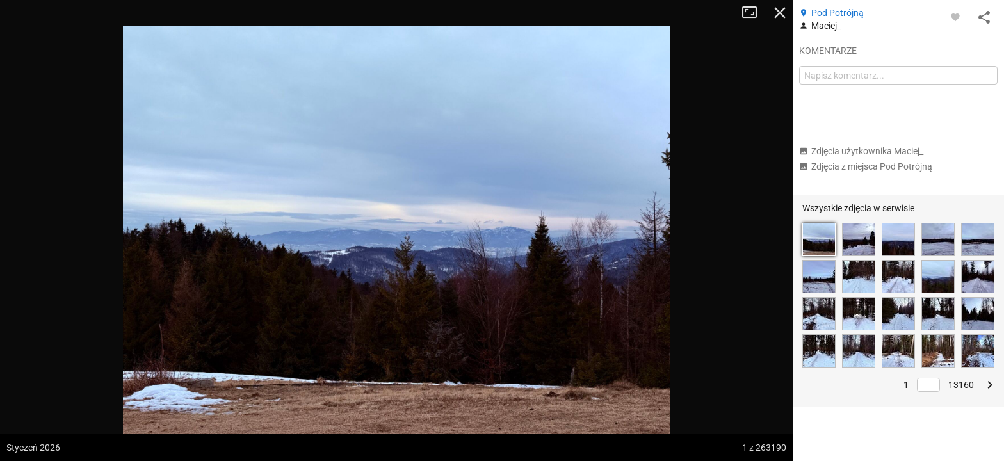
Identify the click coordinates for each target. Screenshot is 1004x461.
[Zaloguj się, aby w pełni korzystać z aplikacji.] (955, 17)
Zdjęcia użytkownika (861, 151)
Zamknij (780, 13)
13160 (961, 385)
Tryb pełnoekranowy (754, 13)
